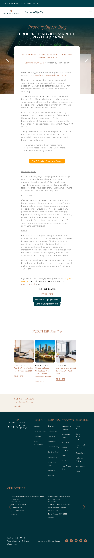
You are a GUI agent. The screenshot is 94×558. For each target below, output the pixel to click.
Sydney (51, 426)
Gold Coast (52, 457)
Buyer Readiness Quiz (80, 437)
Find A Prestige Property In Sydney (47, 161)
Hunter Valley (53, 447)
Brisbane (51, 436)
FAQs (78, 471)
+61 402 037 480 (54, 499)
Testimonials (80, 466)
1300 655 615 (15, 501)
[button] (84, 506)
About (37, 426)
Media (64, 456)
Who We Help (39, 431)
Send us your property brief (47, 299)
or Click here (47, 294)
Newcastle (52, 442)
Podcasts (65, 442)
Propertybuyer (13, 541)
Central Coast (53, 452)
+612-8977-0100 (16, 499)
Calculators (80, 453)
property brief (28, 284)
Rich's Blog (66, 461)
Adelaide (51, 470)
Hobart (51, 476)
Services (37, 436)
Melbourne (52, 431)
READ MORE (18, 376)
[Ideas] (57, 541)
